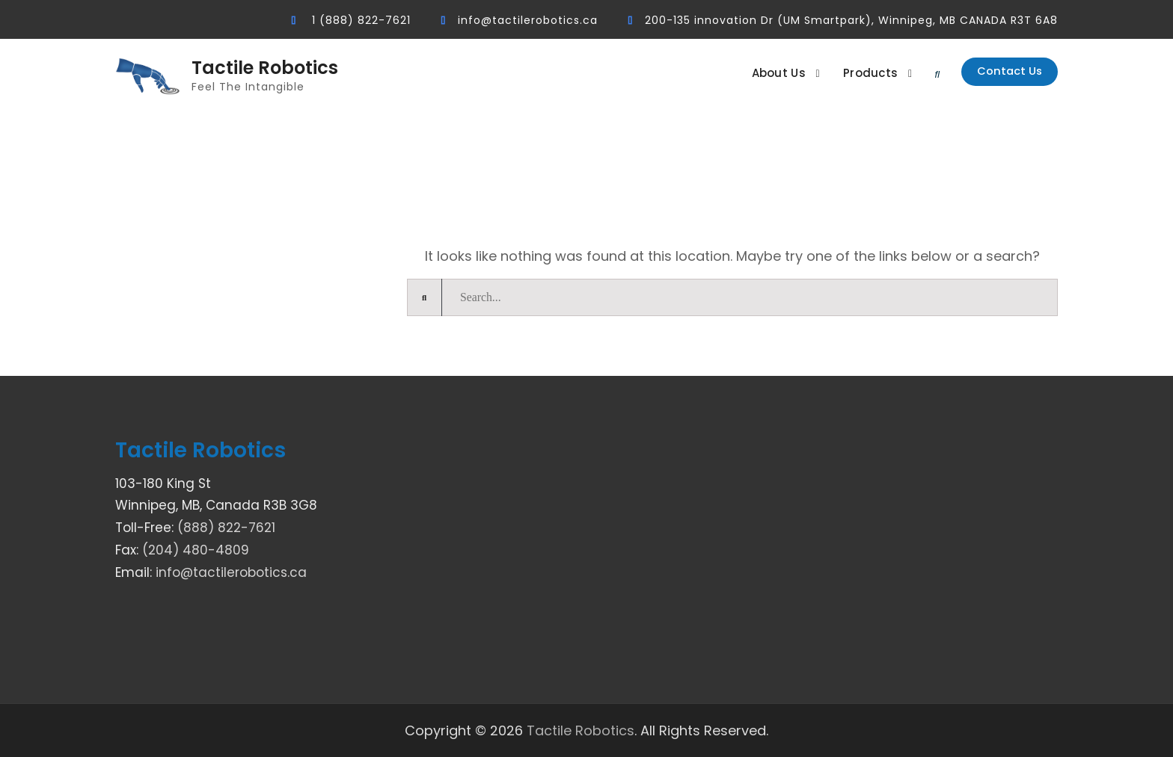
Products (849, 73)
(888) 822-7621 (226, 528)
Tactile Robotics (265, 68)
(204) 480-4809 (195, 550)
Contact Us (999, 74)
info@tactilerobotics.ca (528, 20)
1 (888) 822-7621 (361, 20)
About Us (757, 73)
